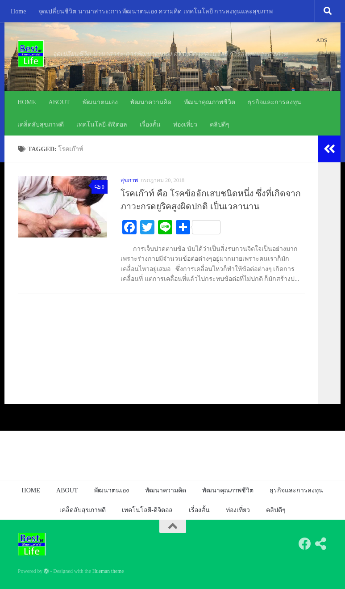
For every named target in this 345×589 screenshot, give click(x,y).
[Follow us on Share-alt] (321, 544)
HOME (26, 102)
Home (18, 11)
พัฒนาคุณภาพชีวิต (209, 102)
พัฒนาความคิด (150, 102)
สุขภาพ (129, 180)
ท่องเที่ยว (185, 124)
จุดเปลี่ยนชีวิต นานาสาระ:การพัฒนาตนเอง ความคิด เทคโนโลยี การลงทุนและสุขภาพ (155, 11)
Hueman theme (108, 571)
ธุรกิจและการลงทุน (274, 102)
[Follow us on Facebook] (305, 544)
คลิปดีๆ (219, 124)
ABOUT (59, 102)
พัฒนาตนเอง (100, 102)
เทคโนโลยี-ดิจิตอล (101, 124)
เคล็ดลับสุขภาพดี (40, 124)
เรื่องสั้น (150, 124)
